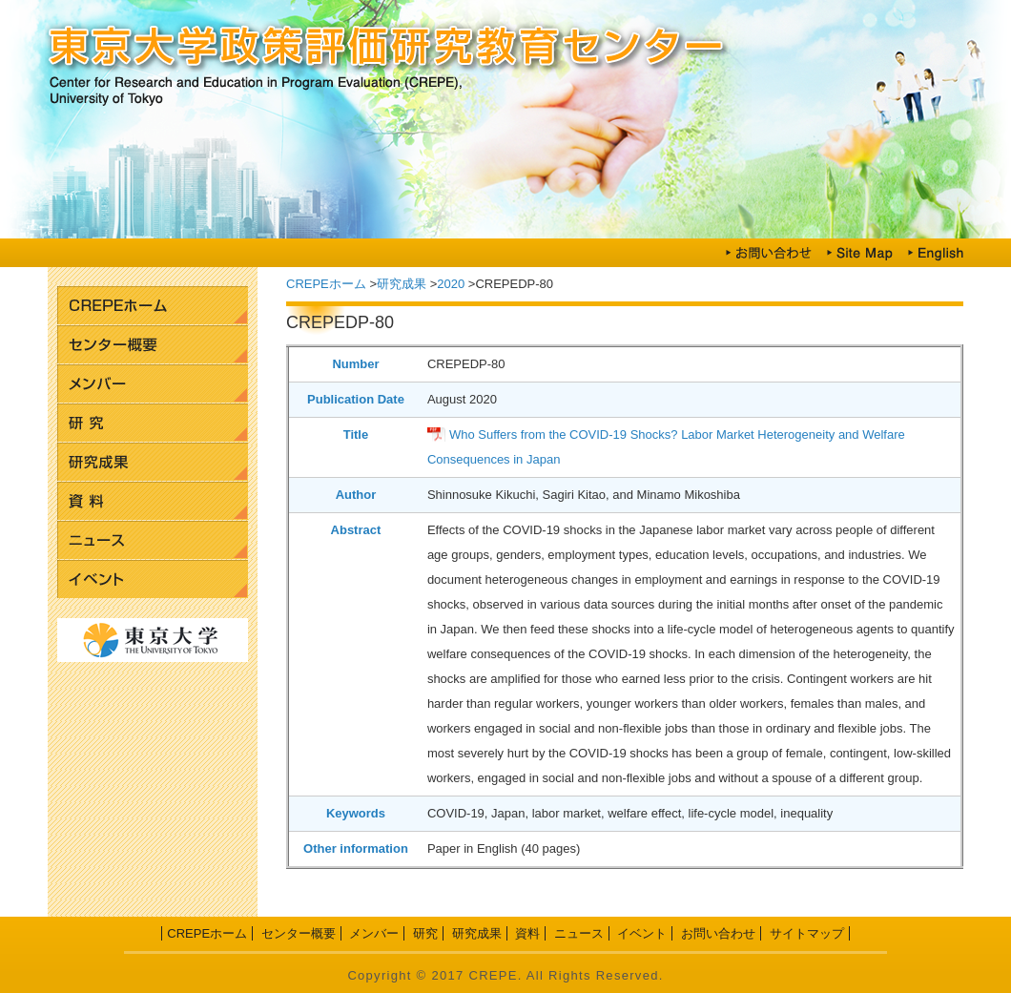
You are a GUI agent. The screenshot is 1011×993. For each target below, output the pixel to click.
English (935, 252)
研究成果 (152, 462)
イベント (152, 579)
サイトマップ (807, 933)
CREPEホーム (152, 305)
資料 (152, 501)
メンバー (152, 383)
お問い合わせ (769, 252)
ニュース (152, 540)
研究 (152, 423)
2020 (450, 284)
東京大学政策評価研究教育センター (505, 47)
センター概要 (152, 344)
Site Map (859, 252)
